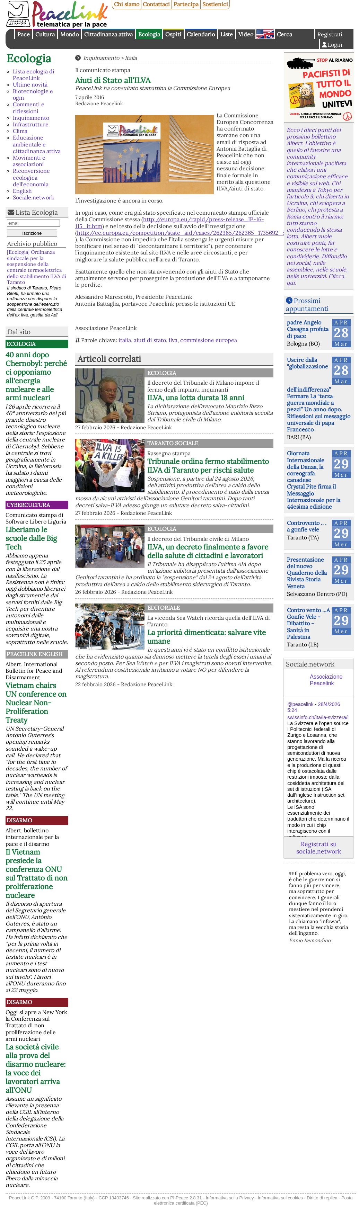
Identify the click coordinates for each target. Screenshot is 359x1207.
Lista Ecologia (37, 212)
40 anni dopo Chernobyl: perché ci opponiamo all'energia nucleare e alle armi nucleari (36, 376)
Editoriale (163, 607)
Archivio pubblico (32, 244)
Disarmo (19, 820)
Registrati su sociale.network (318, 847)
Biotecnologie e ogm (33, 94)
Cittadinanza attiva (108, 34)
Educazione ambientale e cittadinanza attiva (37, 144)
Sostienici (215, 4)
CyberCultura (28, 504)
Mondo (69, 34)
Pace (23, 34)
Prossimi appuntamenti (307, 304)
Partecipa (186, 4)
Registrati (329, 34)
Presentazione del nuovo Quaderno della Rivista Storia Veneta (307, 573)
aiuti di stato (150, 340)
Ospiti (173, 34)
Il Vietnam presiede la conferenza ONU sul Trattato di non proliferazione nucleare (37, 873)
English (265, 34)
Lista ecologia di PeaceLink (33, 74)
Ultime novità (30, 84)
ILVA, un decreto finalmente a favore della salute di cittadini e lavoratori (207, 551)
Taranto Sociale (172, 443)
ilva (173, 340)
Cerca (284, 34)
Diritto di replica (322, 1197)
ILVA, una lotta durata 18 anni (195, 397)
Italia (131, 57)
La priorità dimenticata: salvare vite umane (206, 637)
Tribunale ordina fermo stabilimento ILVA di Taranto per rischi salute (208, 466)
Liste (226, 34)
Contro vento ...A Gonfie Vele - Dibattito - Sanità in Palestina (308, 623)
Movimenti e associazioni (29, 161)
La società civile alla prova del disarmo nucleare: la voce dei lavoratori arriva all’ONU (35, 1068)
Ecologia (149, 34)
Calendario (201, 34)
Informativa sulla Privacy (230, 1197)
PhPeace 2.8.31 (186, 1197)
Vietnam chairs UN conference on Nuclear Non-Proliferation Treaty (36, 703)
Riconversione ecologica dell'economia (31, 177)
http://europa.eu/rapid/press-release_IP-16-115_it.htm (169, 222)
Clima (20, 130)
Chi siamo (126, 4)
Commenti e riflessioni (28, 107)
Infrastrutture (31, 124)
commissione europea (208, 340)
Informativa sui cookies (280, 1197)
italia (125, 340)
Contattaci (156, 4)
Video (245, 34)
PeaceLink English (34, 654)
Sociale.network (33, 197)
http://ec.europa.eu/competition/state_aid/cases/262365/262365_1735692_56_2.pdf (191, 232)
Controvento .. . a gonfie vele (306, 526)
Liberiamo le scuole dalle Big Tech (31, 538)
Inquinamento (31, 117)
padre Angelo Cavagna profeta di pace (308, 329)
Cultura (45, 34)
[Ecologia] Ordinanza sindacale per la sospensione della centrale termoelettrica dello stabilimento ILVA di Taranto (36, 267)
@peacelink (300, 704)
